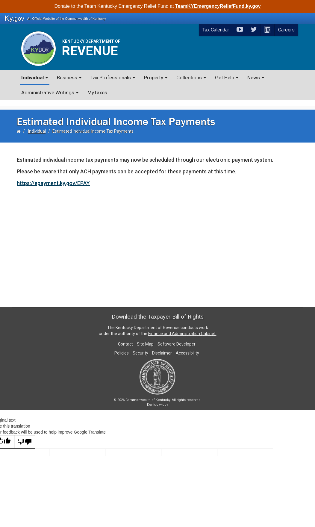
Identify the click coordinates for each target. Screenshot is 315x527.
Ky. (14, 18)
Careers (286, 30)
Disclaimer (162, 347)
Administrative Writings (49, 93)
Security (140, 347)
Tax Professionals (112, 78)
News (255, 78)
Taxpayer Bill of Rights (176, 310)
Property (155, 78)
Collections (191, 78)
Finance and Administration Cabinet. (182, 327)
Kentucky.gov (157, 399)
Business (69, 78)
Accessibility (187, 347)
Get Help (226, 78)
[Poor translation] (24, 436)
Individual (34, 78)
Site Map (145, 338)
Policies (121, 347)
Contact (125, 338)
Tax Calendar (215, 30)
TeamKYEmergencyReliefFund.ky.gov (218, 6)
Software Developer (177, 338)
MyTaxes (97, 93)
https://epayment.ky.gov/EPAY (53, 177)
